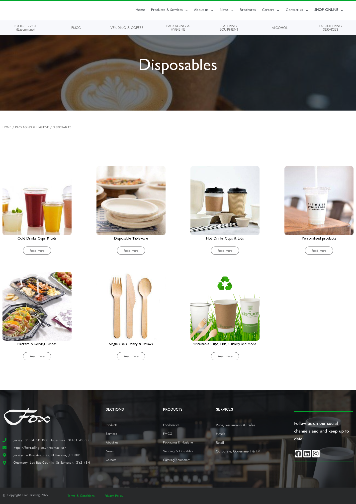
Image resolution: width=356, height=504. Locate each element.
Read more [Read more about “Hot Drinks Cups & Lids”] (225, 250)
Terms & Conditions (81, 495)
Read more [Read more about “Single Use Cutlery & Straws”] (131, 356)
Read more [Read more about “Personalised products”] (319, 250)
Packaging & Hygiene (32, 127)
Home (140, 10)
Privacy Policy (113, 495)
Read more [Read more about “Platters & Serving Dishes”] (37, 356)
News (227, 10)
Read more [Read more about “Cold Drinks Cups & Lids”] (37, 250)
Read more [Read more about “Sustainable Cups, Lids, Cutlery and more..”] (225, 356)
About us (204, 10)
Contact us (297, 10)
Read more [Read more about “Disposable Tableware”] (131, 250)
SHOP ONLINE (328, 10)
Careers (270, 10)
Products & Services (169, 10)
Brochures (248, 10)
